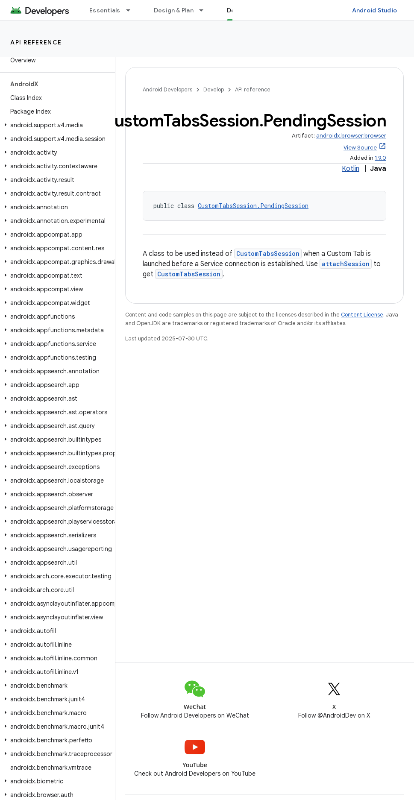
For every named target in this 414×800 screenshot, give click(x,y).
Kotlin (350, 168)
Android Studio (374, 10)
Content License (362, 314)
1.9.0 (380, 157)
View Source (360, 147)
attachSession (346, 264)
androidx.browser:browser (351, 135)
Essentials (104, 10)
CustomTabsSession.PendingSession (253, 206)
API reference (36, 42)
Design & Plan (174, 10)
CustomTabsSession (267, 253)
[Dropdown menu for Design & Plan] (205, 10)
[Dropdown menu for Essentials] (132, 10)
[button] (56, 125)
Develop (213, 89)
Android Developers (167, 89)
